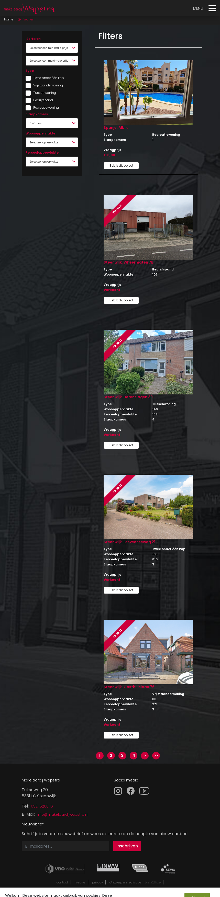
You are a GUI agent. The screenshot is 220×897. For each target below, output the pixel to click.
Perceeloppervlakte (42, 152)
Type (30, 71)
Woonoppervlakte (40, 133)
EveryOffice (153, 882)
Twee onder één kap (46, 78)
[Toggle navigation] (212, 9)
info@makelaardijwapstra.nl (62, 814)
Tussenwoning (44, 92)
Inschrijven (127, 846)
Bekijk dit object (121, 165)
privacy (97, 882)
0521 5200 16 (42, 806)
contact (62, 882)
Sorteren (33, 39)
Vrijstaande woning (46, 85)
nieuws (80, 882)
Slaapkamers (37, 114)
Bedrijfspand (43, 100)
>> (156, 755)
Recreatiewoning (46, 107)
